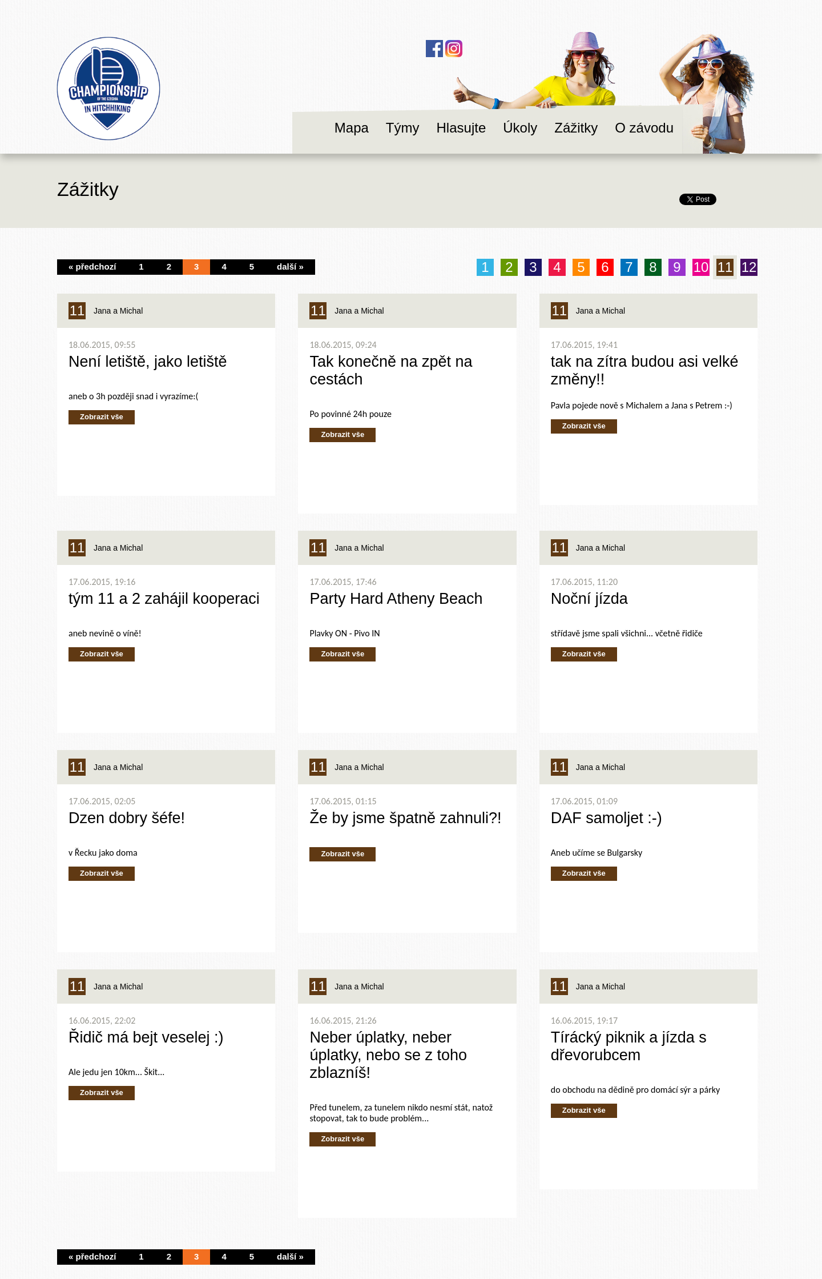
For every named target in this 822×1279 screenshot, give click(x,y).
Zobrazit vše (101, 416)
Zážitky (576, 127)
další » (290, 266)
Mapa (352, 127)
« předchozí (92, 266)
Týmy (403, 127)
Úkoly (520, 127)
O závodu (644, 127)
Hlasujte (461, 127)
